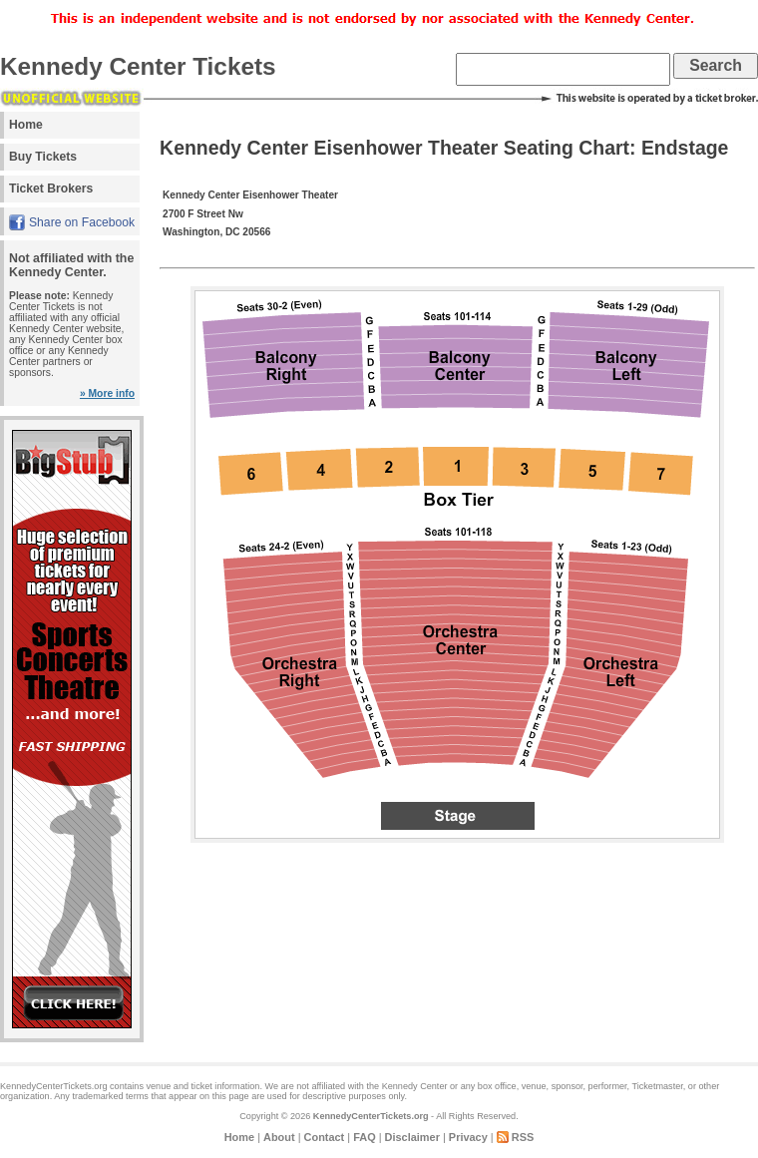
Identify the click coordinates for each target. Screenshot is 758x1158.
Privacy (468, 1137)
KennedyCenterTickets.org (371, 1116)
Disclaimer (412, 1137)
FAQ (364, 1137)
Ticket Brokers (51, 188)
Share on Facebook (82, 222)
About (279, 1137)
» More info (107, 393)
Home (26, 125)
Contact (324, 1137)
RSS (523, 1137)
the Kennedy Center (406, 1086)
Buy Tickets (43, 157)
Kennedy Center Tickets (138, 66)
